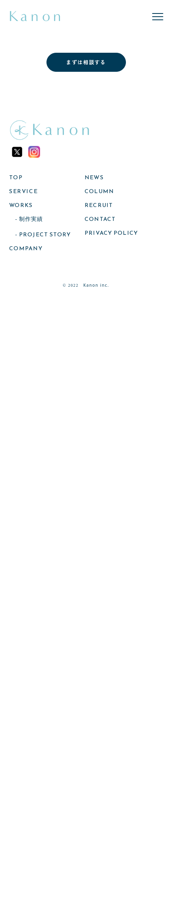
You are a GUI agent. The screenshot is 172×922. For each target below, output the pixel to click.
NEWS (94, 177)
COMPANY (26, 248)
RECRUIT (99, 205)
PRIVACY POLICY (111, 233)
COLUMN (99, 191)
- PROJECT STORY (43, 235)
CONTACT (100, 219)
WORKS (21, 205)
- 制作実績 (29, 219)
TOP (16, 177)
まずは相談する (86, 62)
